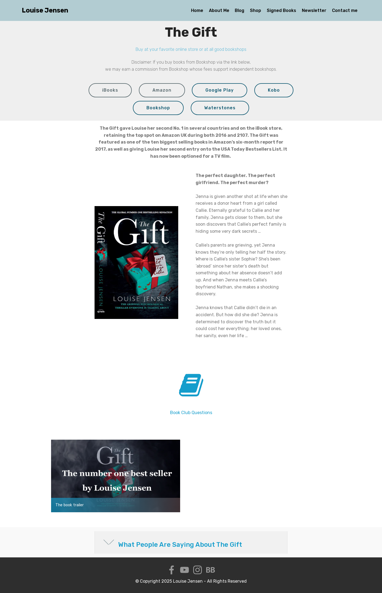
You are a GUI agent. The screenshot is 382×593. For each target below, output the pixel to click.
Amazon (161, 90)
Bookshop (158, 107)
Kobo (274, 90)
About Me (219, 10)
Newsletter (314, 10)
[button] (191, 542)
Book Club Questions (191, 412)
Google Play (219, 90)
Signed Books (281, 10)
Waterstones (220, 107)
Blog (239, 10)
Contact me (345, 10)
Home (197, 10)
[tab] (191, 542)
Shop (255, 10)
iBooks (110, 90)
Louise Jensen (45, 10)
